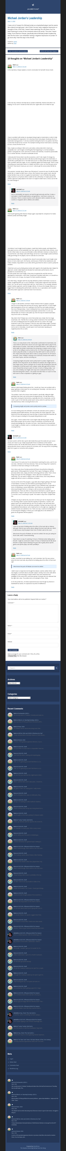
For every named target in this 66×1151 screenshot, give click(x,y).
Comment (11, 603)
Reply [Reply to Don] (14, 377)
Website (10, 642)
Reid (15, 43)
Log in (11, 1059)
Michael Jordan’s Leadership (25, 18)
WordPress (36, 1146)
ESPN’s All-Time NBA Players (48, 51)
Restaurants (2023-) (23, 713)
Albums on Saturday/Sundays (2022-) (28, 720)
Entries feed (13, 1062)
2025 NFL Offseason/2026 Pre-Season (29, 846)
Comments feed (14, 1065)
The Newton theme (25, 1148)
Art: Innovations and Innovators (18, 51)
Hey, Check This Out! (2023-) (28, 1013)
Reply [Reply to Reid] (9, 184)
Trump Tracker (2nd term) (25, 820)
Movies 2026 (21, 740)
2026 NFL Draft (22, 746)
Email (10, 633)
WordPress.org (14, 1068)
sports (15, 41)
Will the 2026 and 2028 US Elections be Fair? (30, 733)
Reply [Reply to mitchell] (12, 203)
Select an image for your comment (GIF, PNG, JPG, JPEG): (24, 654)
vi (33, 5)
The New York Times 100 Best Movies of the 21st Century (34, 1039)
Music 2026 (21, 726)
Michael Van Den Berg (39, 1148)
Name (10, 625)
